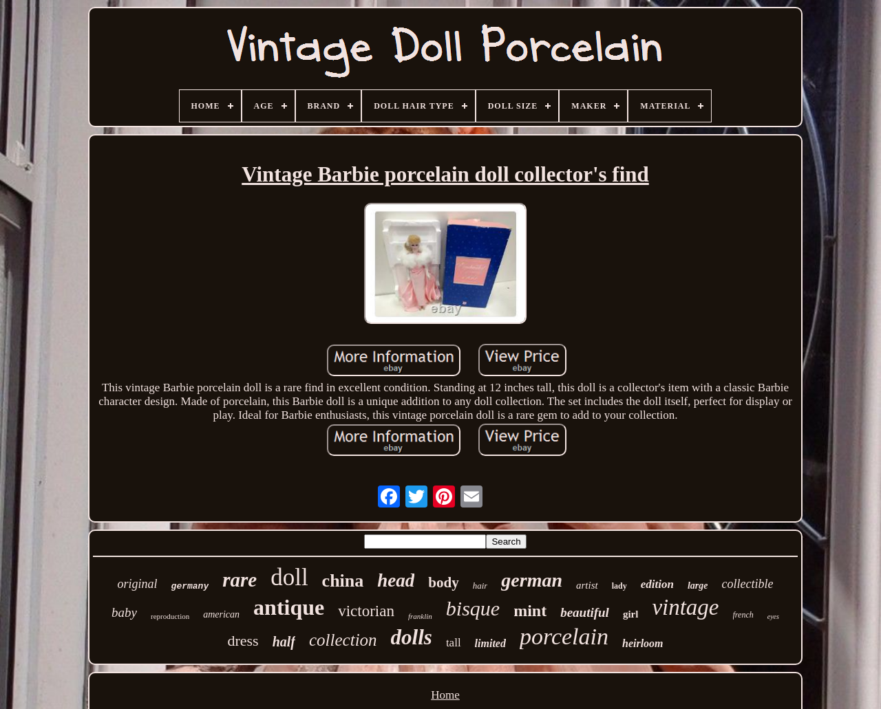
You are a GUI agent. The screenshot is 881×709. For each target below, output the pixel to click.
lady (619, 586)
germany (190, 586)
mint (529, 611)
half (284, 641)
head (395, 580)
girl (631, 614)
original (138, 584)
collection (343, 640)
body (443, 582)
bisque (473, 608)
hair (480, 585)
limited (490, 643)
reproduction (170, 616)
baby (124, 612)
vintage (685, 607)
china (343, 581)
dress (242, 640)
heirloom (643, 643)
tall (453, 642)
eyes (773, 616)
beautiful (584, 612)
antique (288, 607)
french (743, 615)
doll (289, 577)
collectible (747, 584)
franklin (420, 616)
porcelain (564, 636)
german (531, 580)
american (221, 614)
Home (445, 694)
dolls (411, 637)
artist (587, 585)
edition (657, 584)
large (698, 585)
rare (239, 580)
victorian (366, 611)
